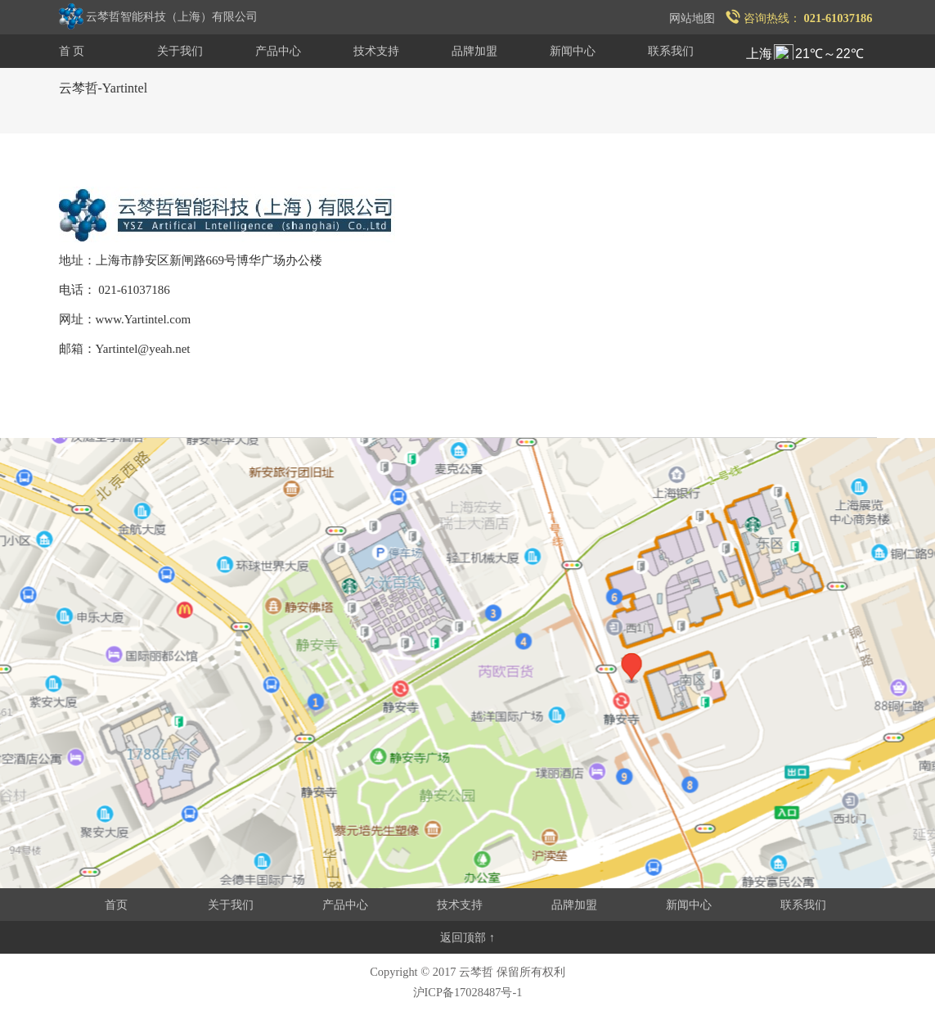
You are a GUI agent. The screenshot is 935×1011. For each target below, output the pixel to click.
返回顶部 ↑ (467, 937)
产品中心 (278, 51)
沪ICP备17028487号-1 (468, 992)
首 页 (72, 51)
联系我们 (671, 51)
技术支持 (376, 51)
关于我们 (180, 51)
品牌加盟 (474, 51)
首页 (116, 904)
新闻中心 (573, 51)
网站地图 (692, 18)
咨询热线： (799, 18)
